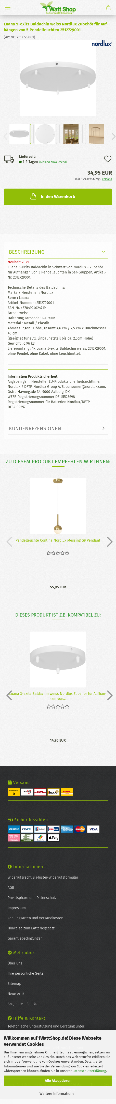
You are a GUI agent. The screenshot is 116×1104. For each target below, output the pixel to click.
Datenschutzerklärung (89, 1071)
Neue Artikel (18, 994)
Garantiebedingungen (25, 938)
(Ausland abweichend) (53, 162)
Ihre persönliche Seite (26, 973)
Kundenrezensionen (35, 428)
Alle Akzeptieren (58, 1081)
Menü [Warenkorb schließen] (7, 7)
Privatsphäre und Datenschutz (32, 898)
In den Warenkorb (52, 196)
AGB (11, 887)
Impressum (17, 908)
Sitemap (14, 984)
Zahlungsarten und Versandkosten (35, 918)
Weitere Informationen (58, 1094)
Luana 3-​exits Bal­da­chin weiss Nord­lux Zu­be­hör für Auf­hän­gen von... (58, 696)
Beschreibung (27, 252)
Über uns (15, 963)
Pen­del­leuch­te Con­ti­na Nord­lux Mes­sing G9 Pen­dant (58, 540)
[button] (108, 541)
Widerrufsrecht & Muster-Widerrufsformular (43, 877)
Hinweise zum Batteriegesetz (31, 928)
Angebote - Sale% (22, 1004)
